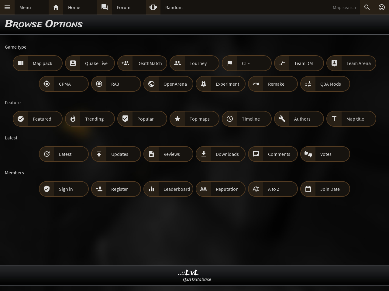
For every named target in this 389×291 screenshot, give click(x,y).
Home (74, 7)
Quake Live (96, 63)
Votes (326, 154)
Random (174, 7)
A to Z (274, 189)
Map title (355, 119)
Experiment (227, 84)
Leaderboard (177, 189)
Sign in (66, 189)
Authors (302, 119)
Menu (25, 7)
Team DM (303, 63)
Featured (42, 119)
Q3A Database (197, 279)
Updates (119, 154)
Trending (94, 119)
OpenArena (175, 84)
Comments (279, 154)
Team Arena (358, 63)
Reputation (227, 189)
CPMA (65, 84)
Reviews (172, 154)
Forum (123, 7)
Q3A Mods (330, 84)
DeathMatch (149, 63)
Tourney (198, 63)
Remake (276, 84)
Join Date (330, 189)
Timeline (251, 119)
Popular (145, 119)
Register (119, 189)
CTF (246, 63)
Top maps (200, 119)
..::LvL (189, 273)
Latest (65, 154)
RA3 (115, 84)
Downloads (227, 154)
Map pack (42, 63)
